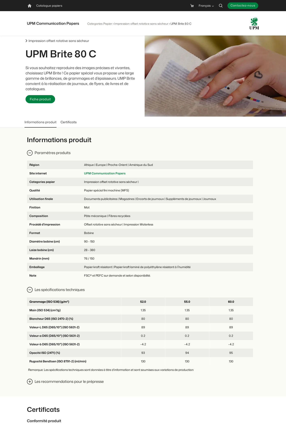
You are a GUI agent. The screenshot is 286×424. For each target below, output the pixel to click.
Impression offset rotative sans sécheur (141, 23)
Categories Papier (99, 23)
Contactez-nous (243, 5)
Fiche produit (40, 99)
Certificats (69, 122)
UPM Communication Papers (105, 173)
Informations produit (41, 122)
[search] (221, 5)
